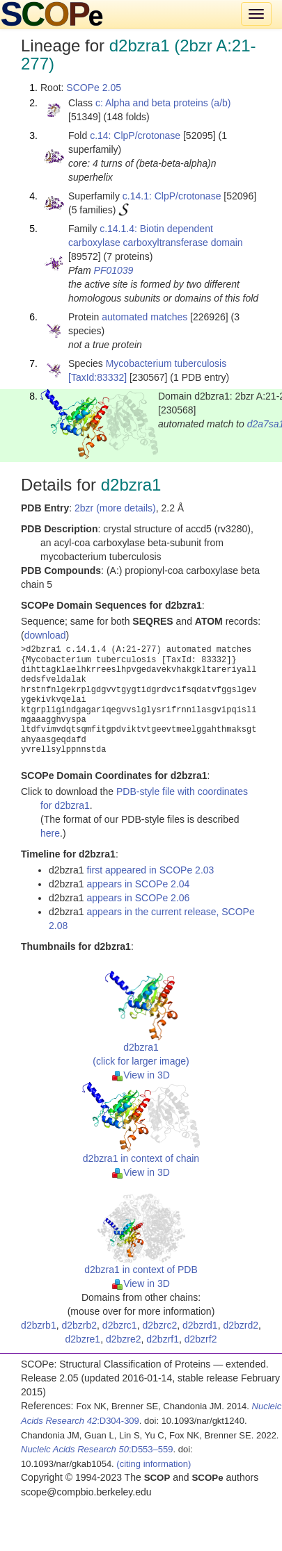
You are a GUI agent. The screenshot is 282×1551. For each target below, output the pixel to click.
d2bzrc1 (119, 1325)
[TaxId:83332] (97, 377)
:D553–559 (97, 1449)
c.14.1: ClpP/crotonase (172, 196)
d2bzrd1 (200, 1325)
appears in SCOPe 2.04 (137, 883)
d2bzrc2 (159, 1325)
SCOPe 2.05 (93, 87)
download (45, 635)
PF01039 (114, 270)
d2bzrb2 (79, 1325)
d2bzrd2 (240, 1325)
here (50, 833)
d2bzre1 (83, 1339)
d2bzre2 (123, 1339)
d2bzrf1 (162, 1339)
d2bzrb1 (38, 1325)
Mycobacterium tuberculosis (166, 363)
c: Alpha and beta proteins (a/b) (163, 102)
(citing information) (153, 1464)
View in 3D (141, 1075)
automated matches (144, 316)
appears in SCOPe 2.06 (137, 897)
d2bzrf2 (201, 1339)
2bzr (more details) (115, 508)
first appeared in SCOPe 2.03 (150, 870)
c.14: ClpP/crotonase (135, 135)
